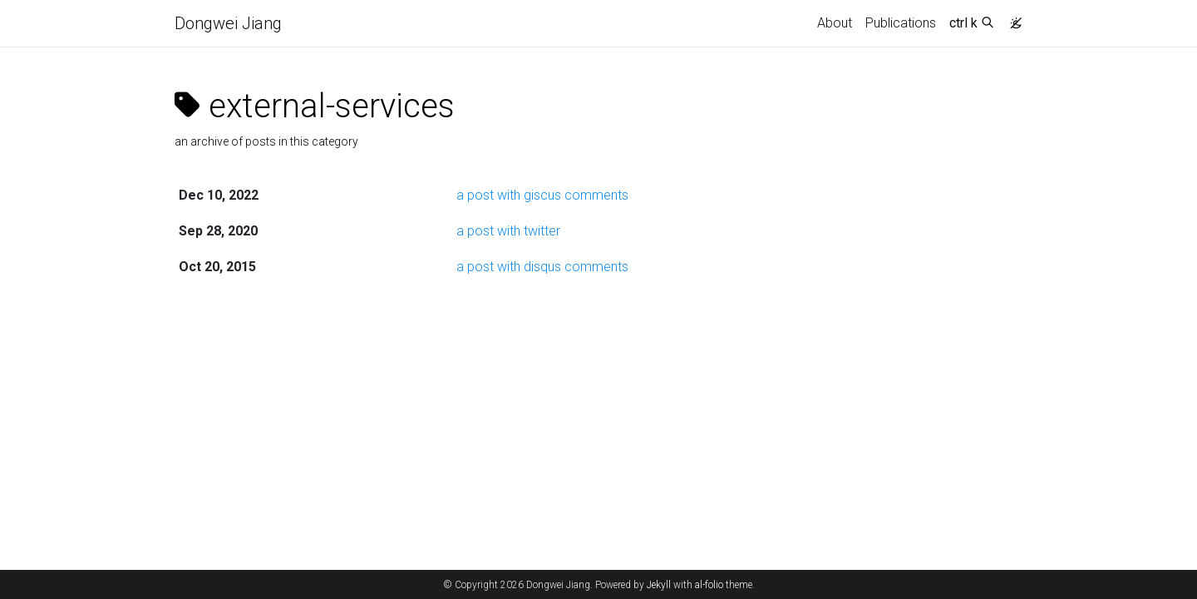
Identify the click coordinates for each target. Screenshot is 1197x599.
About (834, 23)
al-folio (709, 585)
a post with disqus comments (542, 267)
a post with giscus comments (542, 195)
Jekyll (659, 585)
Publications (900, 23)
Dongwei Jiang (228, 23)
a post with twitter (508, 231)
